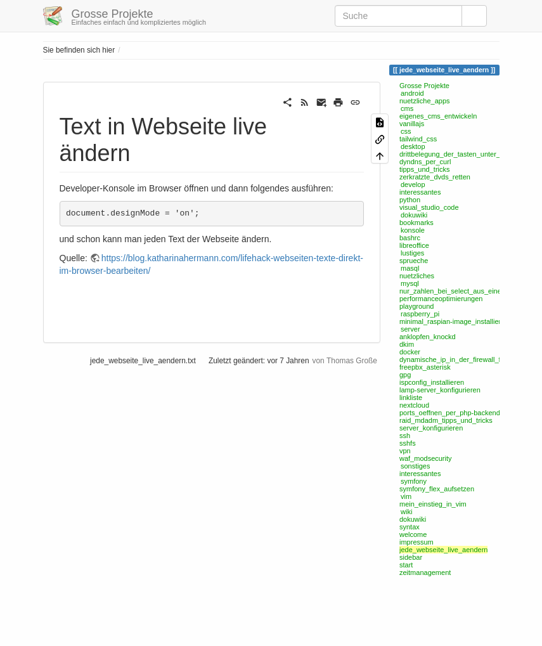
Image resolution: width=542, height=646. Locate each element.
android (412, 93)
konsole (413, 230)
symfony (414, 481)
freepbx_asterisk (425, 367)
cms (407, 108)
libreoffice (414, 245)
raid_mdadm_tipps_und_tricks (446, 420)
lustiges (412, 253)
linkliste (410, 397)
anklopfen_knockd (427, 336)
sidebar (410, 557)
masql (410, 268)
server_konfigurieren (431, 428)
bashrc (409, 238)
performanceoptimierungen (440, 298)
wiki (406, 511)
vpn (405, 451)
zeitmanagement (425, 572)
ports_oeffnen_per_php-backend (449, 413)
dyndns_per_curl (425, 161)
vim (406, 496)
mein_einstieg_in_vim (433, 504)
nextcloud (414, 405)
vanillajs (411, 123)
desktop (413, 146)
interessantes (420, 192)
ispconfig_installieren (431, 382)
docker (409, 352)
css (406, 131)
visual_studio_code (429, 207)
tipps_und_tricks (424, 169)
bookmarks (416, 222)
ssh (404, 435)
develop (413, 184)
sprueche (413, 260)
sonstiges (415, 466)
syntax (409, 527)
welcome (413, 534)
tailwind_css (418, 139)
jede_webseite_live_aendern (443, 549)
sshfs (407, 443)
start (406, 565)
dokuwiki (414, 215)
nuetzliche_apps (424, 101)
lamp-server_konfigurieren (440, 390)
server (410, 329)
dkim (406, 344)
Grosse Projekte (424, 85)
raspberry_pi (420, 314)
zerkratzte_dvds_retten (434, 177)
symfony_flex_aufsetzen (436, 489)
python (409, 199)
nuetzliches (416, 276)
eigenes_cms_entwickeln (438, 116)
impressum (416, 542)
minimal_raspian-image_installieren (453, 321)
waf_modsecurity (425, 458)
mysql (410, 283)
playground (416, 306)
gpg (405, 374)
